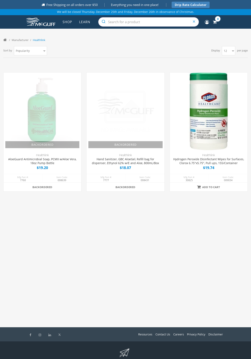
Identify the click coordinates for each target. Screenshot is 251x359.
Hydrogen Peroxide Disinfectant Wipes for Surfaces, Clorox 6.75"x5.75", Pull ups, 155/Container (208, 161)
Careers (178, 334)
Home (5, 40)
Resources (145, 334)
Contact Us (162, 334)
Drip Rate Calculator (191, 5)
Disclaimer (215, 334)
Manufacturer (20, 40)
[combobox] (148, 22)
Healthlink (42, 155)
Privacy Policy (196, 334)
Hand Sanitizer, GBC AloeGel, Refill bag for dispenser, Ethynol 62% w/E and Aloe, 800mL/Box (125, 161)
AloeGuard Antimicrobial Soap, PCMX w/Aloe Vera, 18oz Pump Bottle (42, 161)
